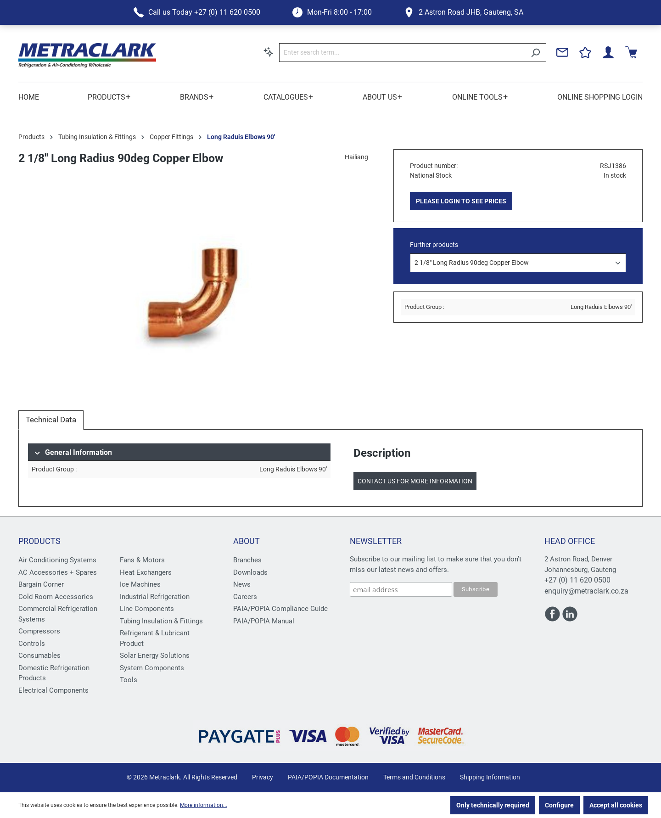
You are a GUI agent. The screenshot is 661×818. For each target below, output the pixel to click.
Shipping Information (490, 777)
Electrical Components (53, 690)
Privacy (262, 777)
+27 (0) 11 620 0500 (577, 580)
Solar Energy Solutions (155, 655)
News (242, 584)
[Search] (535, 52)
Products (39, 541)
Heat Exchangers (146, 572)
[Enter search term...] (402, 52)
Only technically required (492, 805)
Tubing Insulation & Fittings (161, 621)
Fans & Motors (142, 560)
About (246, 541)
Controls (31, 643)
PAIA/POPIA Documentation (328, 777)
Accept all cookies (615, 805)
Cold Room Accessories (55, 597)
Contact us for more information (415, 481)
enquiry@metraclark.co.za (586, 591)
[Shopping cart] (631, 52)
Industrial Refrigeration (155, 597)
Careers (245, 597)
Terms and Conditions (414, 777)
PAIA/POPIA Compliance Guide (280, 609)
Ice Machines (140, 584)
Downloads (250, 572)
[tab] (51, 420)
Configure (559, 805)
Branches (247, 560)
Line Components (147, 609)
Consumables (39, 655)
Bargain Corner (41, 584)
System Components (152, 668)
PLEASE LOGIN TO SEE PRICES (461, 201)
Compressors (39, 631)
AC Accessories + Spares (57, 572)
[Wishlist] (585, 52)
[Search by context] (268, 52)
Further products (434, 244)
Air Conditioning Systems (57, 560)
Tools (128, 680)
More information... (203, 805)
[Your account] (608, 52)
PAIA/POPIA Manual (263, 621)
